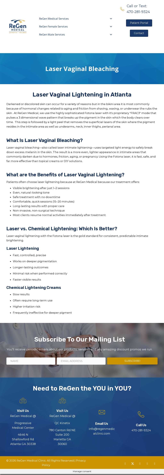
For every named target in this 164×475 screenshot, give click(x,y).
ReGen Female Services (53, 26)
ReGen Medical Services (54, 18)
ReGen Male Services (52, 34)
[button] (125, 464)
